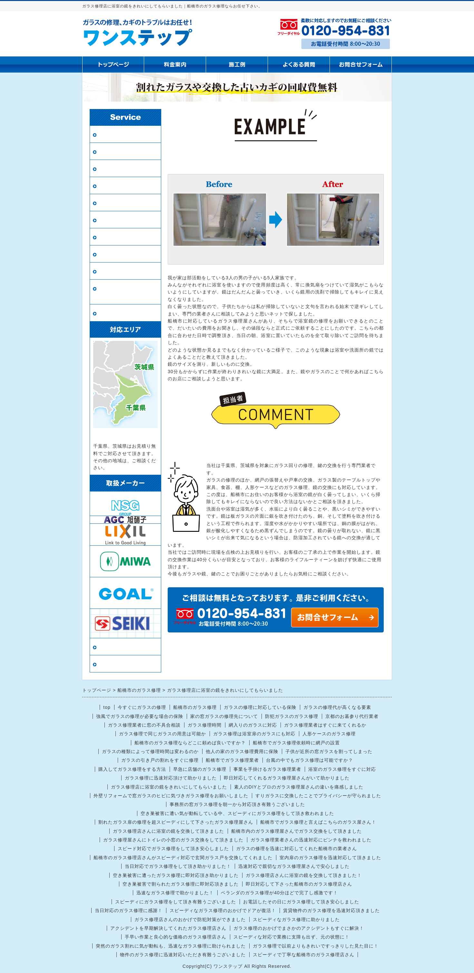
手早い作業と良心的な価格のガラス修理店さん (175, 936)
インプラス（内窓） (122, 254)
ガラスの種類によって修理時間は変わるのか (150, 751)
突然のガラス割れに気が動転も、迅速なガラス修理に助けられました (171, 945)
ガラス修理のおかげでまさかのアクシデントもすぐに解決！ (298, 928)
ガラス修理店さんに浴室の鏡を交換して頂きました (168, 831)
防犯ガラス (111, 168)
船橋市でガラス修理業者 (232, 760)
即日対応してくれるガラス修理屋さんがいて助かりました (287, 777)
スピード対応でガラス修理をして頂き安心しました (173, 848)
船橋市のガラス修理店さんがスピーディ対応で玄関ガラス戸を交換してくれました (183, 857)
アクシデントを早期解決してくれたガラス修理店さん (168, 928)
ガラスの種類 (114, 237)
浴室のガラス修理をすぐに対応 (342, 769)
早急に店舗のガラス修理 (199, 769)
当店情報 (109, 647)
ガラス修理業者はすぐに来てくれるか (325, 725)
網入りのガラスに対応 (253, 725)
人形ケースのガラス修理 (329, 733)
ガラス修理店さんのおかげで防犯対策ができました (190, 919)
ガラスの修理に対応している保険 (260, 707)
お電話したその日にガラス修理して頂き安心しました (301, 901)
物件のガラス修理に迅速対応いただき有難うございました (183, 954)
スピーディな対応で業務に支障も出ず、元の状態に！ (291, 936)
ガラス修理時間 (205, 725)
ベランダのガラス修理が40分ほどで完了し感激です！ (279, 892)
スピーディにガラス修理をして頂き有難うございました (175, 901)
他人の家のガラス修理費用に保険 (242, 751)
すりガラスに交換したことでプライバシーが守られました (318, 795)
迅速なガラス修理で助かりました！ (175, 892)
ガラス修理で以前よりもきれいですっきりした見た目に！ (316, 945)
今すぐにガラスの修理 (142, 707)
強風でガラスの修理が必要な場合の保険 (139, 716)
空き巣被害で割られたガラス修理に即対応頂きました (181, 884)
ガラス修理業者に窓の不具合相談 (144, 725)
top (106, 707)
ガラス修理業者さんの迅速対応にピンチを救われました (311, 839)
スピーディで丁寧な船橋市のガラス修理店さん (303, 954)
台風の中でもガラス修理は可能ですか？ (309, 760)
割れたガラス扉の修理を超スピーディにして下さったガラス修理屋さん (175, 822)
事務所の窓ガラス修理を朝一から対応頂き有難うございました (237, 804)
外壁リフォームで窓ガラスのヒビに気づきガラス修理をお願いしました (171, 795)
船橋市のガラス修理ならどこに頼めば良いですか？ (190, 742)
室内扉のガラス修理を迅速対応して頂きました (330, 857)
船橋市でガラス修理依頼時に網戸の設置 (296, 742)
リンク (106, 664)
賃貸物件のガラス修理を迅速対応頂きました (331, 910)
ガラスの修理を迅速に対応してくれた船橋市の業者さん (296, 848)
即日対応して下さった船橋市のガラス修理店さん (299, 884)
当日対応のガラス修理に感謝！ (129, 910)
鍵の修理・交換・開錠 (125, 271)
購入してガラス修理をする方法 (132, 769)
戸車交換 (109, 313)
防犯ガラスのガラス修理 (291, 716)
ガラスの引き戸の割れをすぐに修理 (160, 760)
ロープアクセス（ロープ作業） (125, 292)
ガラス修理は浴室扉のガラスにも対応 (254, 733)
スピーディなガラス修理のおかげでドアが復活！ (223, 910)
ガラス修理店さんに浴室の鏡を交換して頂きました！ (304, 875)
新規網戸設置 (114, 202)
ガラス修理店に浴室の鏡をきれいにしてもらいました (169, 786)
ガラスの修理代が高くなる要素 (337, 707)
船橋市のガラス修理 (195, 707)
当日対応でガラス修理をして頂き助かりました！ (178, 866)
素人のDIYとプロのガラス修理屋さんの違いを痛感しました (298, 786)
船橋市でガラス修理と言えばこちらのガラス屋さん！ (318, 822)
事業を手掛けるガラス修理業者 (267, 769)
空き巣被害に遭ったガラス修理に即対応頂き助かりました (176, 875)
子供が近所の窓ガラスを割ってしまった (328, 751)
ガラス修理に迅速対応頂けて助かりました (171, 777)
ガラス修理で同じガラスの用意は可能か (162, 733)
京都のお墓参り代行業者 (352, 716)
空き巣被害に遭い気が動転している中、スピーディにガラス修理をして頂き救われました (237, 813)
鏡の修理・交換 (117, 220)
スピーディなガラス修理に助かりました (296, 919)
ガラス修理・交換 (120, 134)
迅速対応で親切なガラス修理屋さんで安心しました (294, 866)
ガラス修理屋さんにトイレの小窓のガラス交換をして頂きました (173, 839)
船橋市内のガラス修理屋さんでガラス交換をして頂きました (296, 831)
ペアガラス (111, 151)
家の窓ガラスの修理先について (224, 716)
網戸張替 (109, 185)
